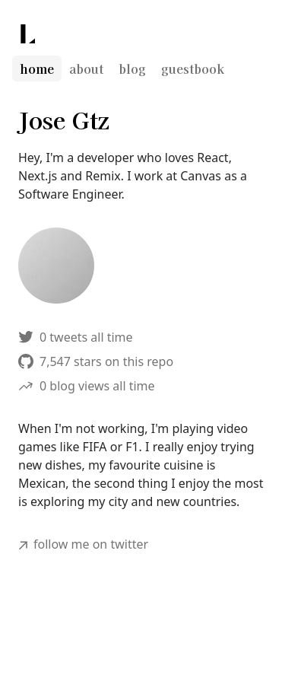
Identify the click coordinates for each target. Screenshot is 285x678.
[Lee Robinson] (27, 33)
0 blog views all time (86, 385)
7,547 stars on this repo (95, 361)
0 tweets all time (75, 337)
